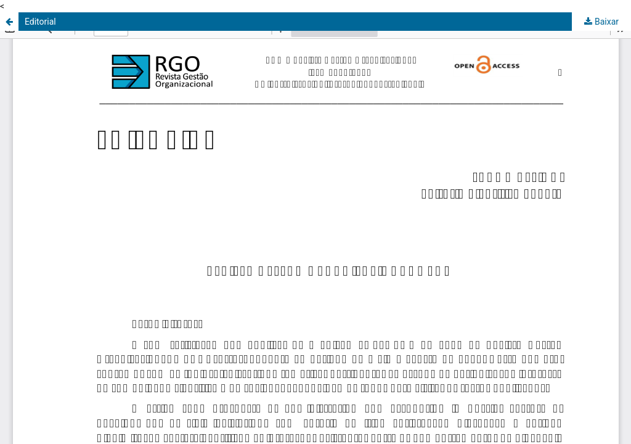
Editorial (40, 22)
